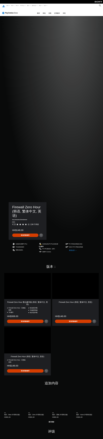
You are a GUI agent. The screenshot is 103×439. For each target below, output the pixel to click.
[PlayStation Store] (10, 11)
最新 (38, 11)
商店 (40, 5)
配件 (28, 5)
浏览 (64, 11)
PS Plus (22, 5)
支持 (45, 5)
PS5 (12, 5)
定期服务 (57, 11)
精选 (44, 11)
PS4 (17, 5)
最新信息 (34, 5)
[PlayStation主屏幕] (3, 6)
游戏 (7, 5)
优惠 (49, 11)
